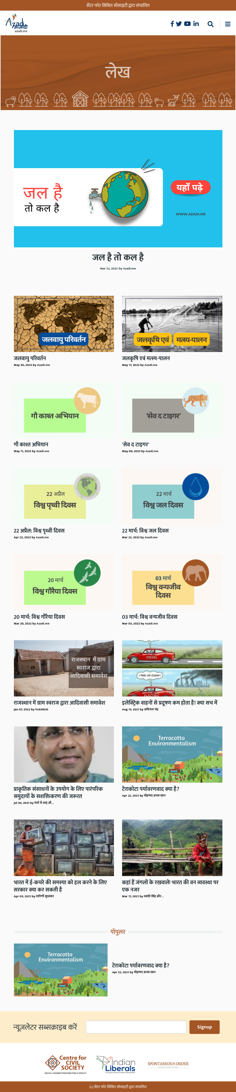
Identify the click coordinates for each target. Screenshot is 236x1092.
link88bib (41, 709)
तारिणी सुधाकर (45, 896)
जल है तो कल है (118, 257)
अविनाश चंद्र (151, 709)
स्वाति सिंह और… (154, 896)
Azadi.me (43, 365)
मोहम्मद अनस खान (155, 795)
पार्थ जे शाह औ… (44, 803)
